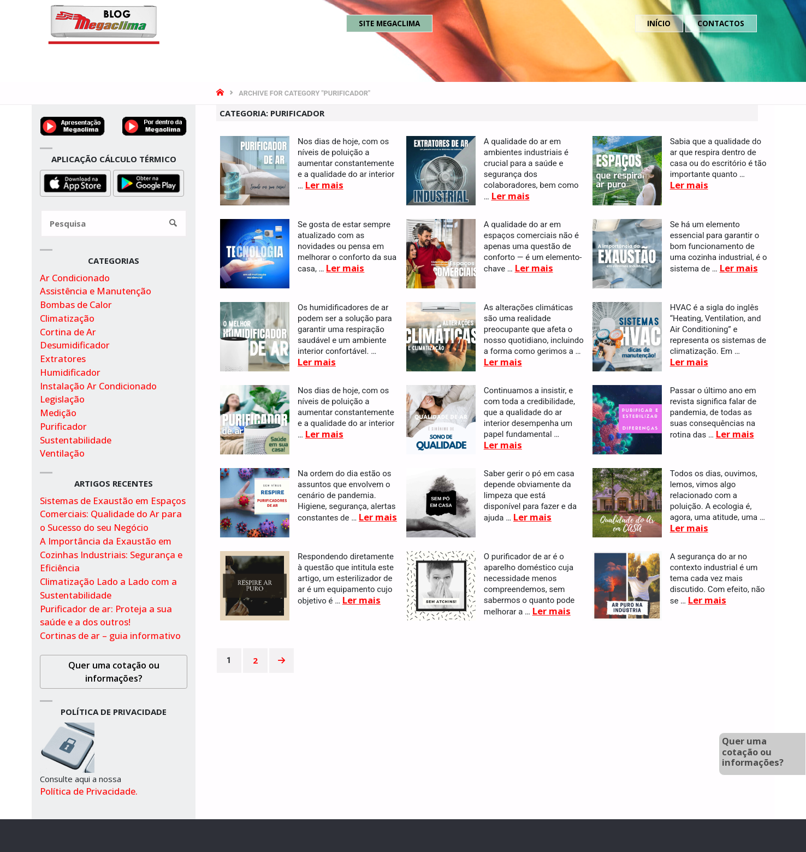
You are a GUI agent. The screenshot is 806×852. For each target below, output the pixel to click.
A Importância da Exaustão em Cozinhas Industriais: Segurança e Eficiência (111, 555)
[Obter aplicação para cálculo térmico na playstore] (148, 182)
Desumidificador (75, 345)
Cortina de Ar (68, 332)
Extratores (63, 358)
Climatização (67, 318)
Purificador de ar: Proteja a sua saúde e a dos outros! (106, 615)
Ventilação (62, 453)
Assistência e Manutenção (95, 291)
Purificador (63, 426)
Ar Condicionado (75, 277)
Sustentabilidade (75, 440)
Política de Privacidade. (89, 791)
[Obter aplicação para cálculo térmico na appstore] (75, 182)
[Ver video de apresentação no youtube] (72, 125)
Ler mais (324, 185)
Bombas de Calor (76, 304)
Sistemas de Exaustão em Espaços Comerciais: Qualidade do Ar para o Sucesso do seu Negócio (113, 514)
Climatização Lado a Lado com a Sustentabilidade (108, 588)
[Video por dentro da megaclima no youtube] (154, 125)
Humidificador (70, 372)
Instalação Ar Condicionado (98, 386)
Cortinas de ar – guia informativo (110, 635)
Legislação (62, 399)
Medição (58, 412)
